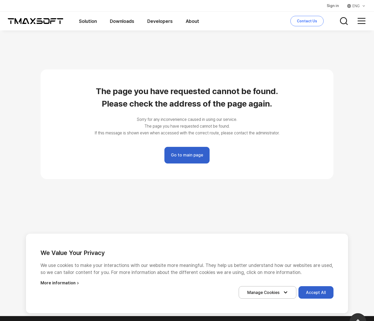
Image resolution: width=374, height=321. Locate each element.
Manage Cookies (268, 292)
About (192, 21)
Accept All (316, 292)
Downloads (122, 21)
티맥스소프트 (35, 21)
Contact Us (307, 21)
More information (60, 282)
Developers (160, 21)
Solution (88, 21)
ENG (356, 6)
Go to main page (187, 155)
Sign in (333, 6)
